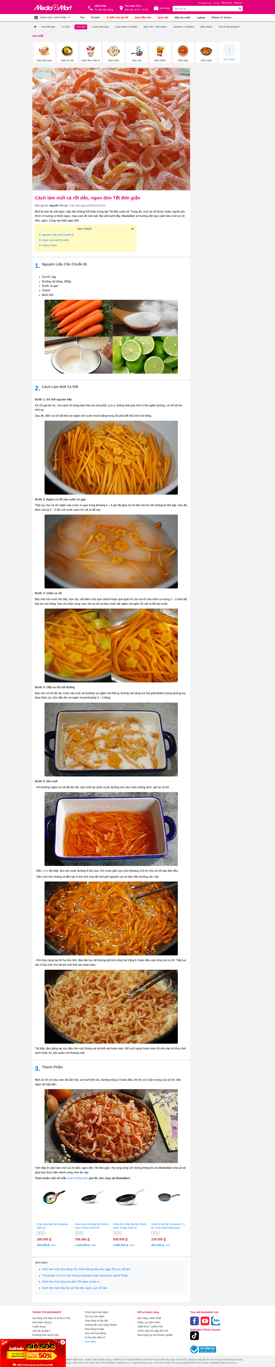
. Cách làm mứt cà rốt (53, 240)
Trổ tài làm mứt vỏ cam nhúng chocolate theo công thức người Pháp (85, 1275)
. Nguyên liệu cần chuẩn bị (56, 234)
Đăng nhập (227, 3)
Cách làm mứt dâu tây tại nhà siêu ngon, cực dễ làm (74, 1287)
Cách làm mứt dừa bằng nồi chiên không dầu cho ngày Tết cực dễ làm (86, 1269)
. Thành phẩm (48, 245)
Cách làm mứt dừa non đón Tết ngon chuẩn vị (70, 1281)
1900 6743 (157, 1326)
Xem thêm (229, 52)
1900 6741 (143, 1326)
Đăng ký (238, 3)
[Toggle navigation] (52, 17)
